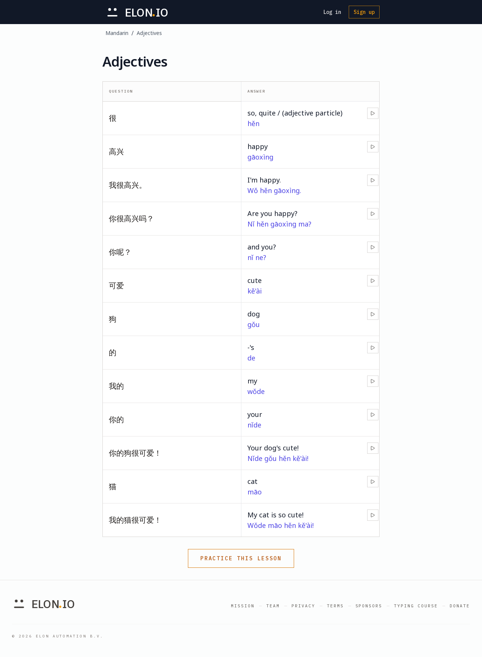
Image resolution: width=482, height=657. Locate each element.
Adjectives (149, 32)
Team (273, 605)
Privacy (303, 605)
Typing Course (416, 605)
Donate (460, 605)
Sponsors (369, 605)
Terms (335, 605)
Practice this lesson (241, 558)
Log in (332, 12)
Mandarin (116, 32)
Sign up (364, 12)
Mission (243, 605)
